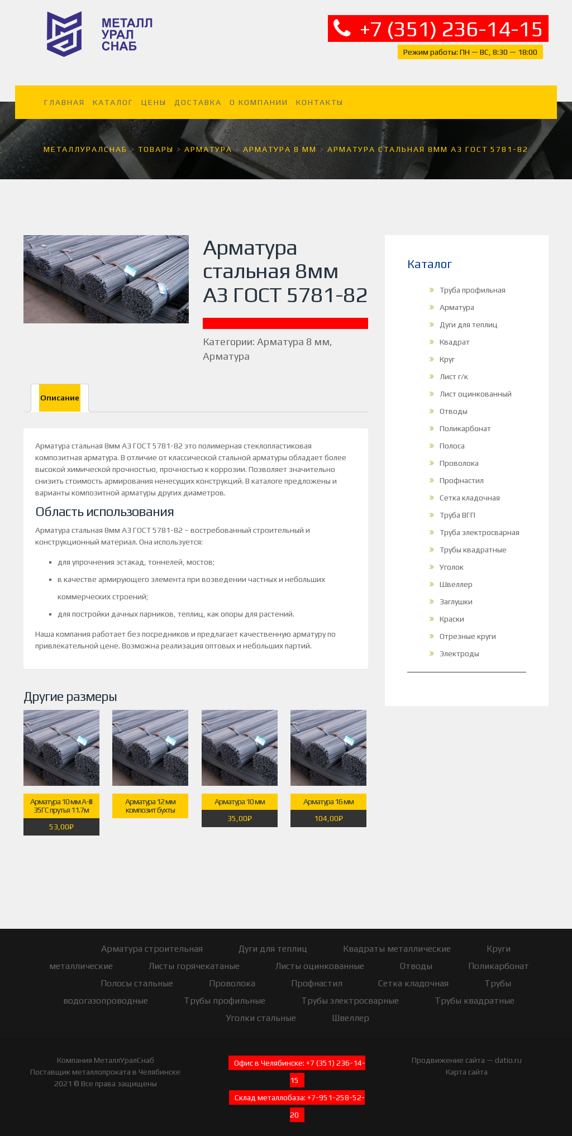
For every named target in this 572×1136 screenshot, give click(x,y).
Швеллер (456, 576)
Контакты (320, 94)
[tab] (60, 390)
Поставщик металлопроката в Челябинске (105, 1064)
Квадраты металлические (397, 941)
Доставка (198, 94)
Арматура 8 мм (293, 334)
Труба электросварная (479, 525)
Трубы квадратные (473, 542)
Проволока (459, 455)
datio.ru (508, 1052)
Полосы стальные (137, 976)
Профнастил (462, 473)
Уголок (452, 559)
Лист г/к (454, 369)
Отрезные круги (468, 628)
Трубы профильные (224, 993)
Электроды (459, 646)
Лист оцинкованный (476, 386)
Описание (59, 390)
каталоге (267, 473)
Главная (64, 94)
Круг (447, 351)
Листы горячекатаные (194, 958)
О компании (259, 94)
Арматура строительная (152, 941)
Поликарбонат (465, 421)
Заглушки (456, 594)
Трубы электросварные (350, 993)
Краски (452, 611)
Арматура (226, 349)
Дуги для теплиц (469, 317)
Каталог (113, 94)
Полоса (452, 438)
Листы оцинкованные (319, 958)
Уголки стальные (261, 1010)
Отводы (454, 403)
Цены (153, 94)
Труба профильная (473, 282)
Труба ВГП (457, 507)
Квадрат (455, 334)
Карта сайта (467, 1064)
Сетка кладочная (470, 490)
